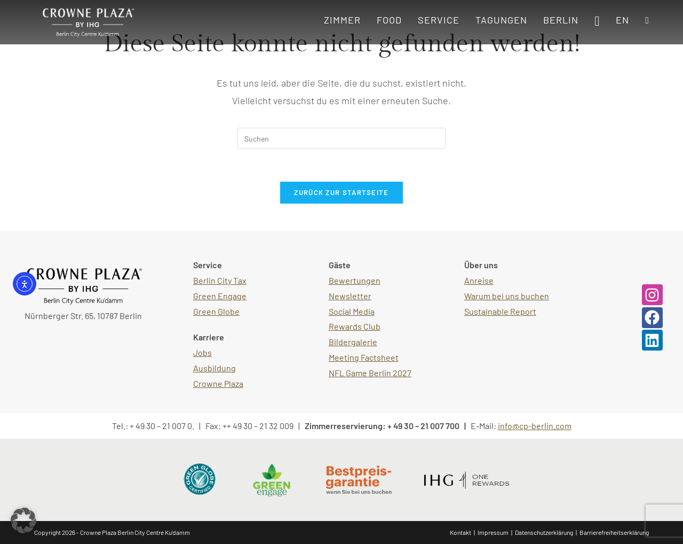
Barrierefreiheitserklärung (614, 532)
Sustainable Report (500, 311)
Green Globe (216, 311)
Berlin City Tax (220, 280)
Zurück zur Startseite (341, 192)
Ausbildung (214, 368)
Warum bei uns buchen (506, 296)
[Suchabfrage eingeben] (341, 138)
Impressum (493, 532)
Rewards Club (354, 326)
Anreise (479, 280)
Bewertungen (354, 280)
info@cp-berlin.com (534, 426)
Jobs (202, 352)
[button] (23, 520)
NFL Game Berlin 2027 (370, 373)
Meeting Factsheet (364, 357)
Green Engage (220, 296)
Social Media (352, 311)
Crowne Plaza (218, 383)
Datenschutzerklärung (544, 532)
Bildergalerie (353, 342)
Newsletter (350, 296)
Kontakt (460, 532)
